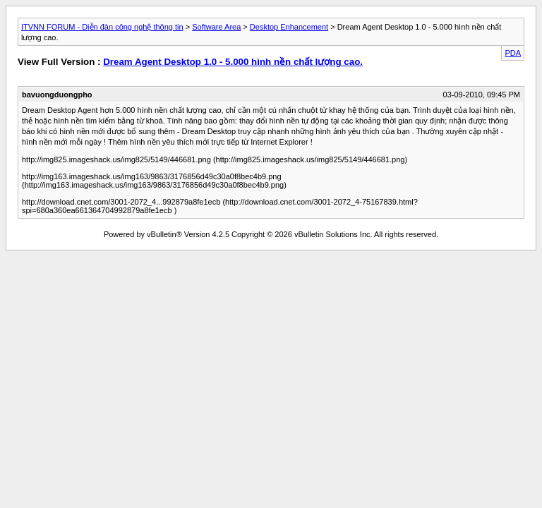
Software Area (216, 27)
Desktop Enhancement (289, 27)
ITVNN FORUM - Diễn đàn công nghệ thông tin (102, 27)
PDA (513, 53)
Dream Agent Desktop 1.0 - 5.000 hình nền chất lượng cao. (233, 61)
